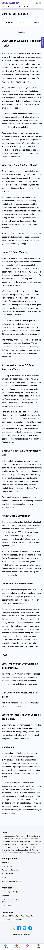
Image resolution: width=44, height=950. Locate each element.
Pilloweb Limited (27, 934)
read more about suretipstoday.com (25, 853)
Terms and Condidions (11, 870)
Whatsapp (7, 905)
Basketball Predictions (27, 7)
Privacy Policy (7, 866)
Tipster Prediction (27, 916)
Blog (4, 877)
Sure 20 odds (17, 919)
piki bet (4, 916)
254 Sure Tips (14, 916)
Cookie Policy (7, 874)
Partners (5, 895)
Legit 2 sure (6, 919)
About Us (5, 862)
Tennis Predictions (9, 7)
